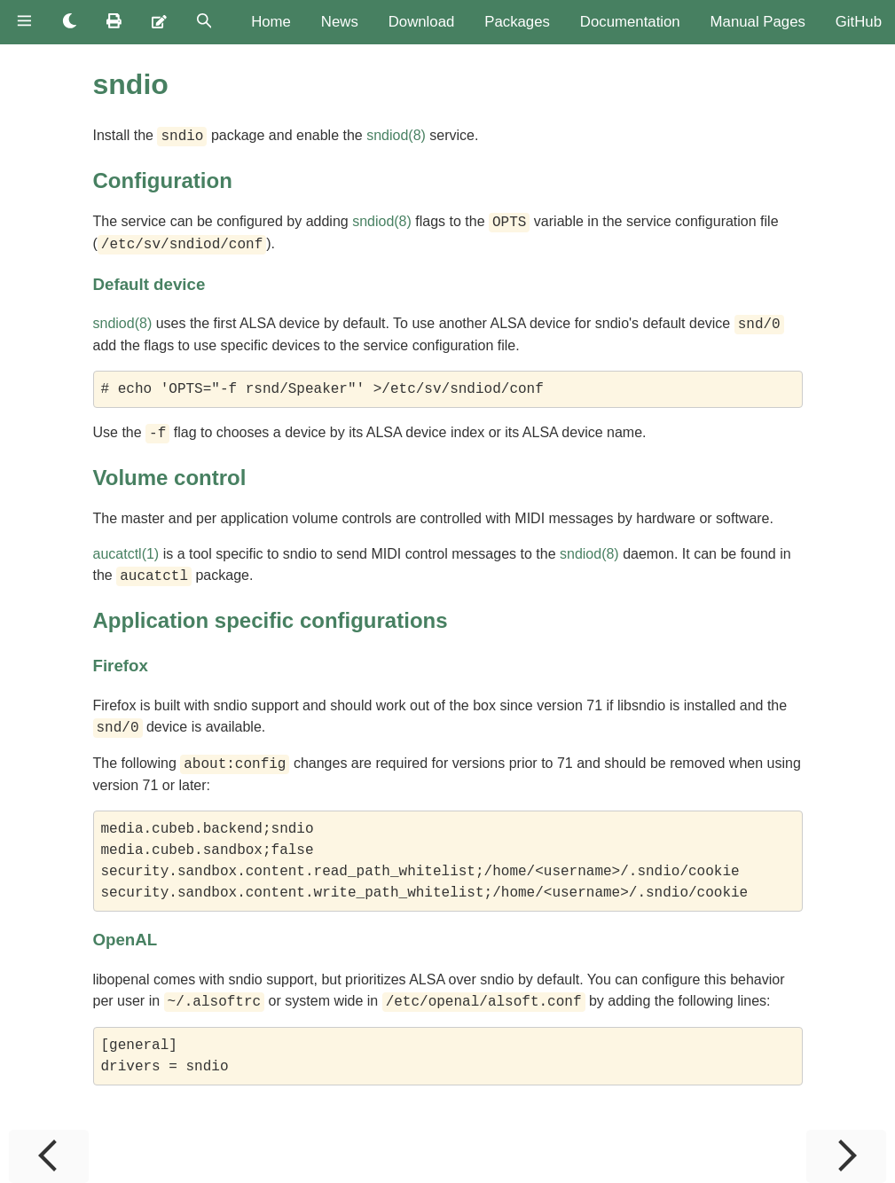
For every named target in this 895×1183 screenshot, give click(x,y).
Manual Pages (758, 21)
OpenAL (125, 939)
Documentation (630, 21)
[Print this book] (114, 22)
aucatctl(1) (126, 553)
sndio (131, 84)
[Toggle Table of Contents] (24, 22)
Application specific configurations (270, 620)
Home (271, 21)
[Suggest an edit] (159, 22)
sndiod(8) (396, 136)
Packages (517, 21)
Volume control (170, 478)
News (339, 21)
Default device (149, 284)
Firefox (120, 665)
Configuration (162, 180)
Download (422, 21)
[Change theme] (69, 22)
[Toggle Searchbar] (204, 22)
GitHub (859, 21)
